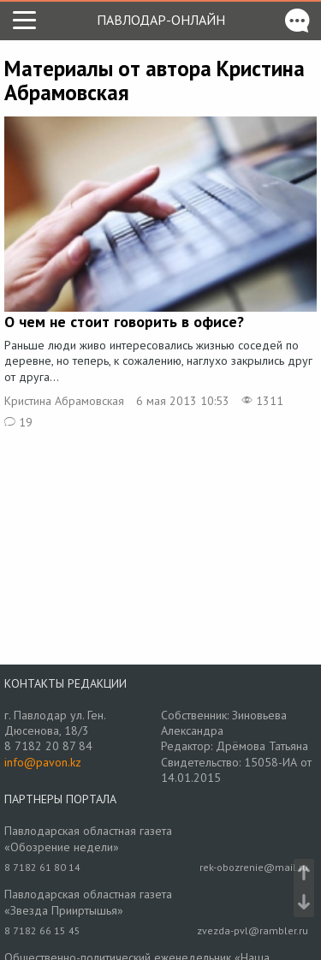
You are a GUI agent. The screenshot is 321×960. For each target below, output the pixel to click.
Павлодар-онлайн (161, 19)
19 (18, 422)
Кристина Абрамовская (64, 400)
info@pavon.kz (42, 762)
